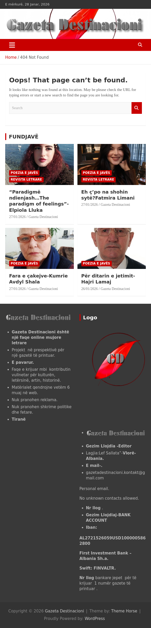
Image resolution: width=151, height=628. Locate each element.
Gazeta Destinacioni (43, 217)
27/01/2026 (17, 217)
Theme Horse (124, 611)
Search (137, 108)
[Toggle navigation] (12, 45)
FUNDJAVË (23, 137)
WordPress (95, 618)
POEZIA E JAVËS (24, 173)
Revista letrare (26, 179)
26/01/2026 (89, 289)
